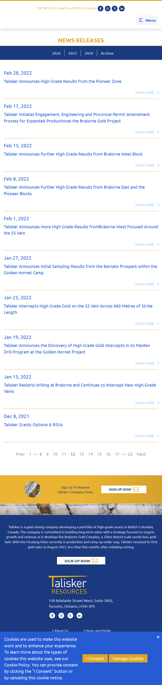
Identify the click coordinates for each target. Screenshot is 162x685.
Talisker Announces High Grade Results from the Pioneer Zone (62, 81)
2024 (89, 53)
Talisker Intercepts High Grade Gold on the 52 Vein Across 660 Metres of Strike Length (78, 309)
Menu (147, 20)
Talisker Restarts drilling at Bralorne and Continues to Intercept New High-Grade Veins (80, 388)
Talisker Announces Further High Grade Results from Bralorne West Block (73, 153)
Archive (107, 53)
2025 (72, 53)
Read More (147, 92)
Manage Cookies (128, 658)
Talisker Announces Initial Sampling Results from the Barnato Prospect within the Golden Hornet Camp (80, 269)
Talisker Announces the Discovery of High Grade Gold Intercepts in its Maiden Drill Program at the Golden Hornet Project (77, 348)
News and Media (97, 630)
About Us (59, 630)
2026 (56, 53)
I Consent (95, 658)
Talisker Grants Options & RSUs (33, 424)
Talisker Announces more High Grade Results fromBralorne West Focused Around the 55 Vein (81, 229)
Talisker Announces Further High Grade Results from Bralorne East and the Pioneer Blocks (74, 190)
